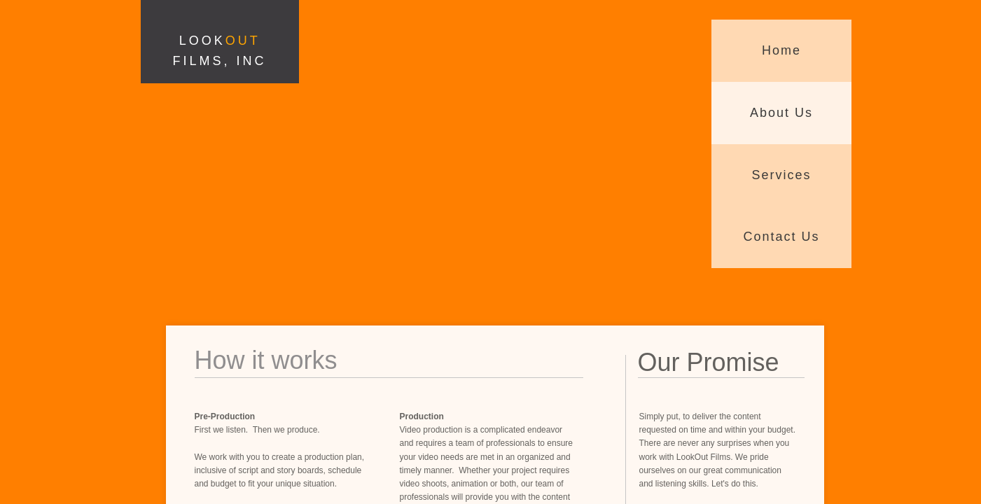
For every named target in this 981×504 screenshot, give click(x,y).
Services (781, 175)
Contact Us (781, 237)
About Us (781, 113)
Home (781, 50)
